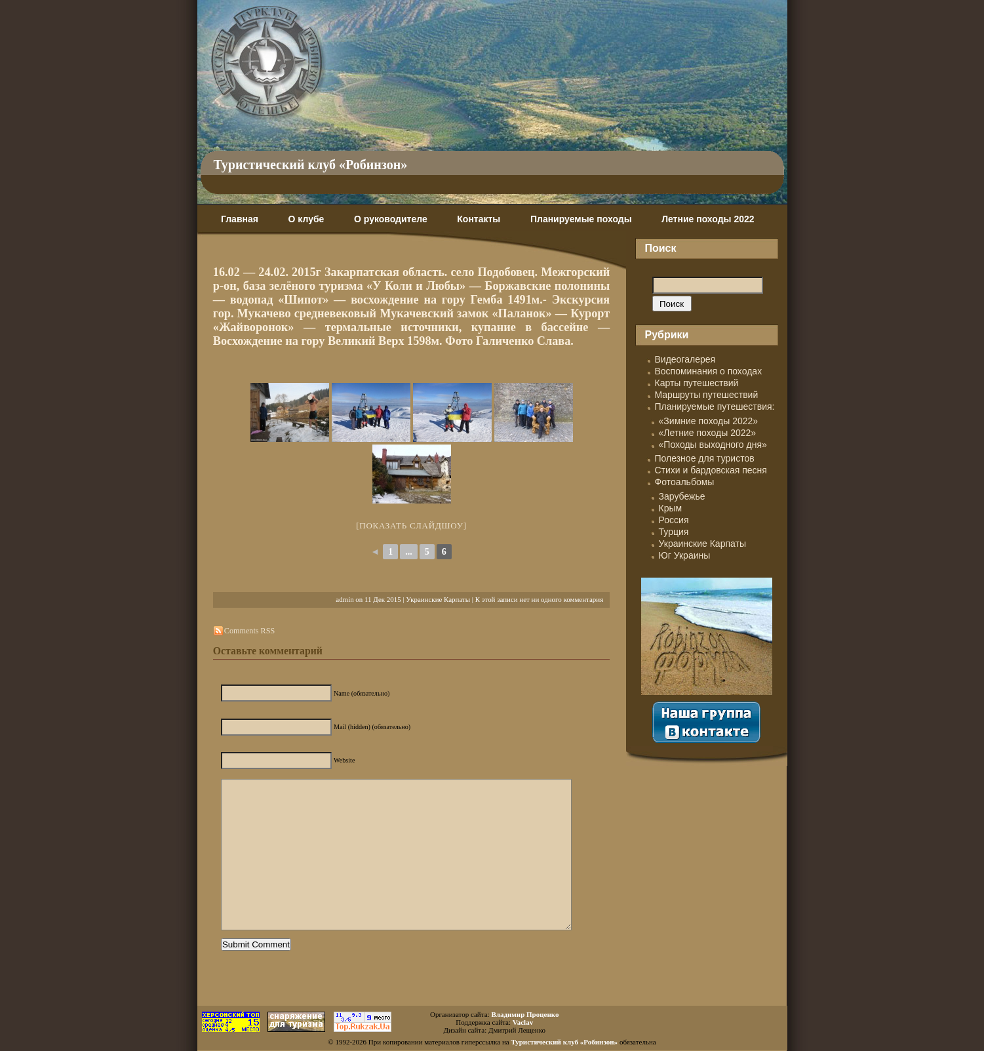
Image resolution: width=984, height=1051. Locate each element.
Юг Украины (685, 555)
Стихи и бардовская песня (711, 470)
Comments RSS (249, 630)
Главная (239, 219)
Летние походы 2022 (707, 219)
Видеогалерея (685, 359)
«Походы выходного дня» (713, 444)
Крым (670, 508)
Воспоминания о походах (708, 371)
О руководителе (390, 219)
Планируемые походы (581, 219)
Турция (674, 531)
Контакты (478, 219)
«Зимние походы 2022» (708, 421)
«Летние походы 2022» (708, 432)
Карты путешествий (697, 383)
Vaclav (523, 1022)
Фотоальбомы (685, 482)
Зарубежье (682, 496)
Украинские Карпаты (438, 599)
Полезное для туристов (705, 458)
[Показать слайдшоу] (411, 525)
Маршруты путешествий (706, 394)
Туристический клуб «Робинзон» (311, 164)
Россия (674, 520)
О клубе (306, 219)
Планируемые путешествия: (715, 406)
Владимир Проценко (525, 1014)
